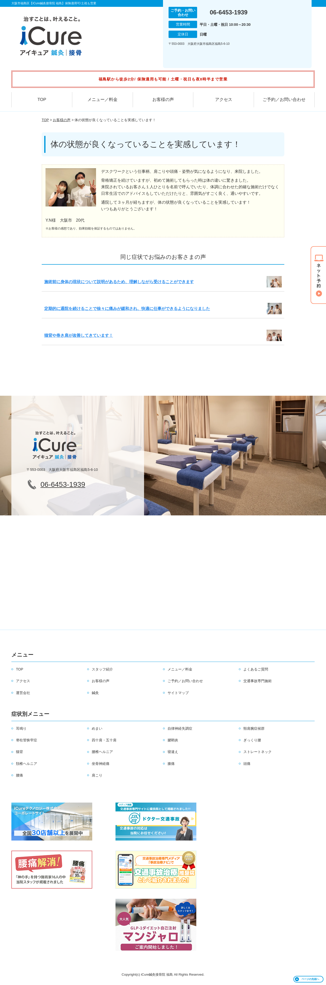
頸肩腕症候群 (254, 728)
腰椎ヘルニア (102, 752)
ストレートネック (257, 752)
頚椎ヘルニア (26, 764)
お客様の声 (163, 99)
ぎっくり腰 (252, 740)
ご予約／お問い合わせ (284, 99)
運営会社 (23, 693)
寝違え (173, 752)
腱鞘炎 (173, 740)
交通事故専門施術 (257, 681)
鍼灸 (95, 693)
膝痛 (171, 764)
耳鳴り (21, 728)
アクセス (223, 99)
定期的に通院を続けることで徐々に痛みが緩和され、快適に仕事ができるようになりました (127, 308)
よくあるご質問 (255, 669)
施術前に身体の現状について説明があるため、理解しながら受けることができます (119, 282)
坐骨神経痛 (100, 764)
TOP (41, 99)
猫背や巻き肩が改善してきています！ (78, 335)
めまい (97, 728)
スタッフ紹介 (102, 669)
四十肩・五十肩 (104, 740)
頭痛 (246, 764)
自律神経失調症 (180, 728)
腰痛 (19, 775)
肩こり (97, 775)
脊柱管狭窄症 (26, 740)
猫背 (19, 752)
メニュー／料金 (102, 99)
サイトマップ (178, 693)
